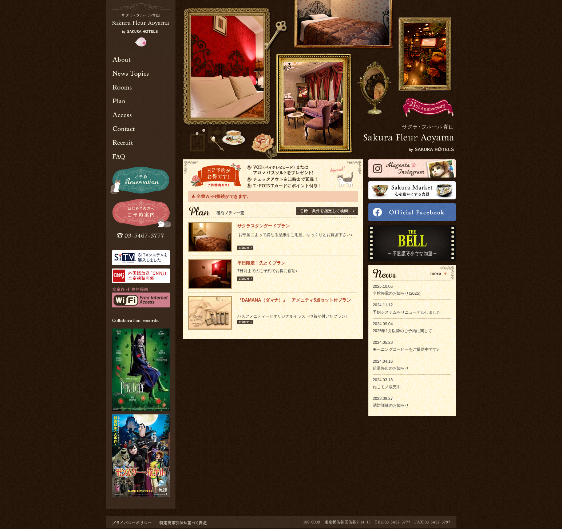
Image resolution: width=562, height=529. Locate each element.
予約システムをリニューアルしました (407, 312)
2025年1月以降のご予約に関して (402, 331)
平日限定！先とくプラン (263, 263)
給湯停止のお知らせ (391, 368)
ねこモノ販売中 (387, 387)
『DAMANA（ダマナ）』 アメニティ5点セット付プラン (294, 300)
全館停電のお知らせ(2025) (396, 293)
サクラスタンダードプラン (263, 225)
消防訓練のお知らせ (391, 405)
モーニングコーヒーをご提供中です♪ (406, 349)
